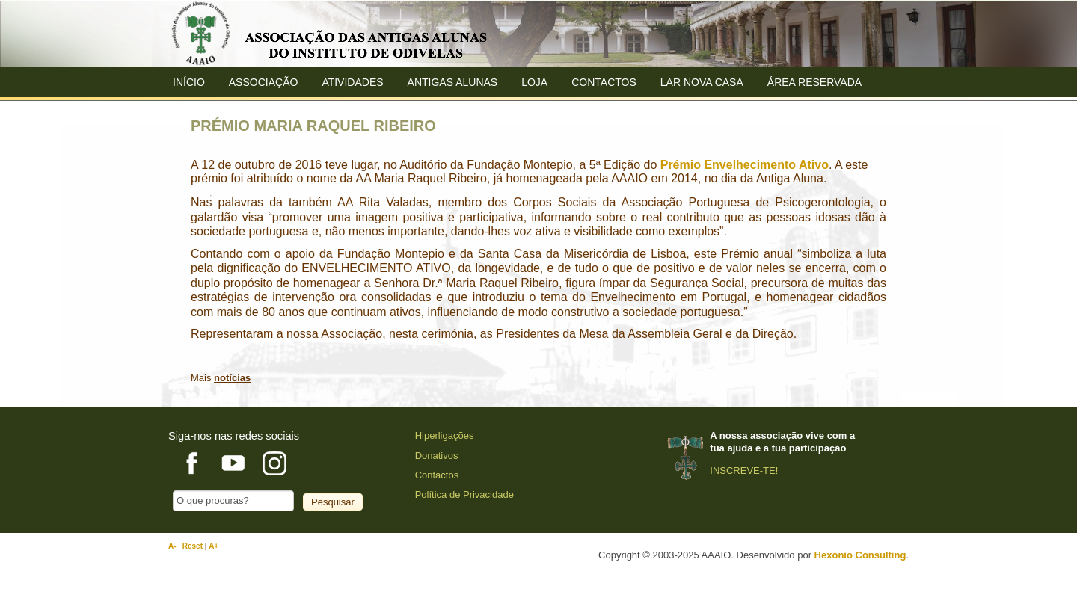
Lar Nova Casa (701, 82)
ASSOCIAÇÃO (263, 82)
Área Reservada (814, 82)
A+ (213, 546)
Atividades (352, 82)
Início (189, 82)
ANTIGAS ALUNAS (453, 82)
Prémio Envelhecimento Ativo (744, 164)
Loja (534, 82)
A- (173, 546)
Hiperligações (444, 435)
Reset (193, 546)
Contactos (603, 82)
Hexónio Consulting (860, 555)
